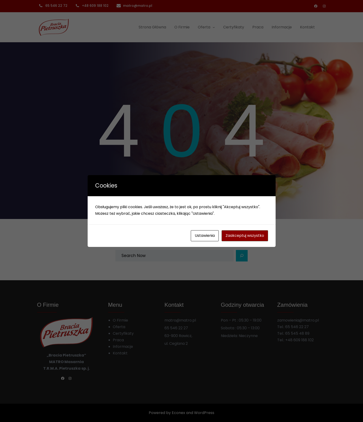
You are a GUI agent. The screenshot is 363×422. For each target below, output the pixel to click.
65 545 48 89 (297, 333)
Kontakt (120, 353)
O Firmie (120, 320)
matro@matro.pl (137, 5)
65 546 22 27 (297, 327)
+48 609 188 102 (299, 340)
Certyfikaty (123, 333)
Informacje (123, 346)
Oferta (119, 327)
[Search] (242, 256)
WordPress (204, 412)
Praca (118, 340)
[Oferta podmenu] (214, 27)
